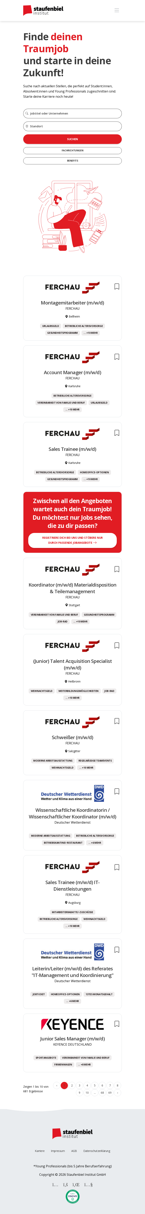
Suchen (72, 139)
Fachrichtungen (72, 150)
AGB (74, 1151)
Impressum (58, 1151)
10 (87, 1092)
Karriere (39, 1151)
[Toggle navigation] (117, 10)
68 (102, 1092)
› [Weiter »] (117, 1092)
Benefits (72, 160)
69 (109, 1092)
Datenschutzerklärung (96, 1151)
